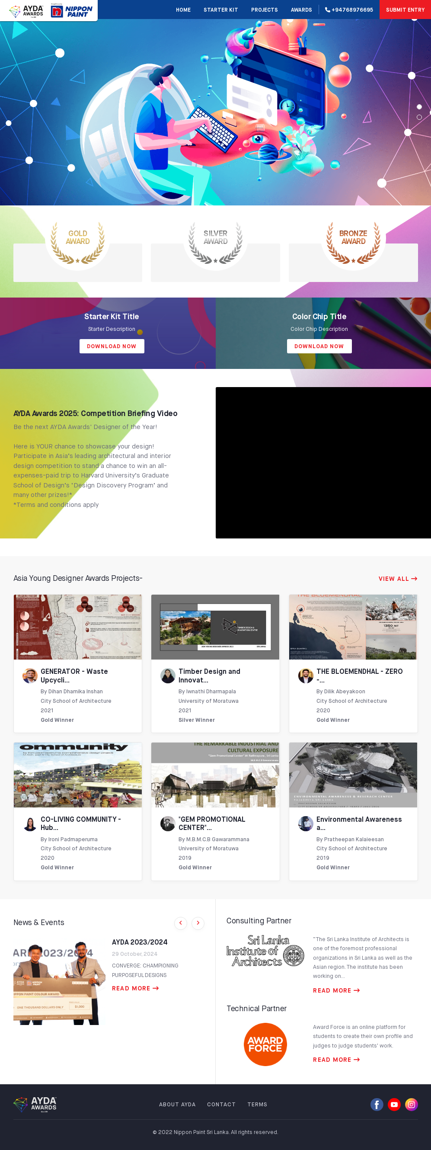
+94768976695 (349, 10)
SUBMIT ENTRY (405, 10)
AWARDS (301, 10)
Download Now (112, 346)
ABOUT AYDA (177, 1105)
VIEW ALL (398, 579)
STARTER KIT (221, 10)
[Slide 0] (419, 106)
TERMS (257, 1105)
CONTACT (221, 1105)
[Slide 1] (419, 117)
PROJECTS (264, 10)
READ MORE (135, 989)
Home (183, 10)
